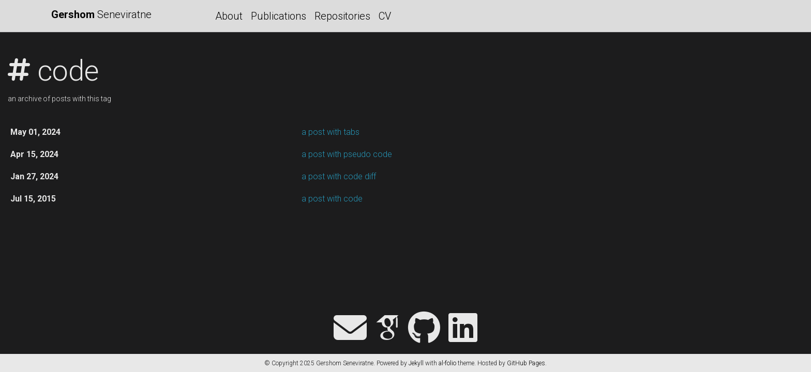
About (229, 16)
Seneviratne (101, 14)
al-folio (447, 363)
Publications (278, 16)
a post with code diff (339, 176)
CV (385, 16)
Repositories (342, 16)
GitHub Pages (526, 363)
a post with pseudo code (347, 154)
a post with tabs (330, 132)
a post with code (332, 199)
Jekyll (416, 363)
